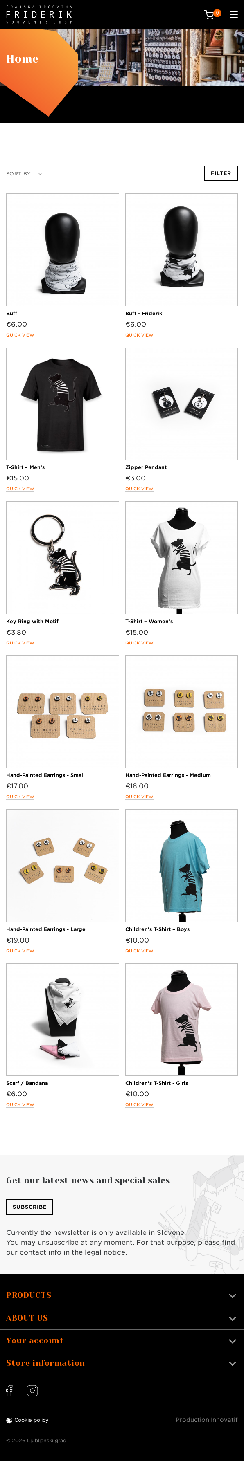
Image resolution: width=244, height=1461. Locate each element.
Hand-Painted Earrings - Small (45, 775)
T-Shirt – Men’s (25, 467)
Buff (11, 313)
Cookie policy (31, 1420)
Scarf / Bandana (27, 1083)
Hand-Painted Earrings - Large (46, 929)
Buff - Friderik (143, 313)
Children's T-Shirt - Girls (156, 1083)
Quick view (20, 334)
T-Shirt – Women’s (149, 621)
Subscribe (30, 1207)
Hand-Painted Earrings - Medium (168, 775)
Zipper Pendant (146, 467)
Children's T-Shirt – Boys (157, 929)
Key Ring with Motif (32, 621)
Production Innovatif (207, 1419)
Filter (221, 173)
